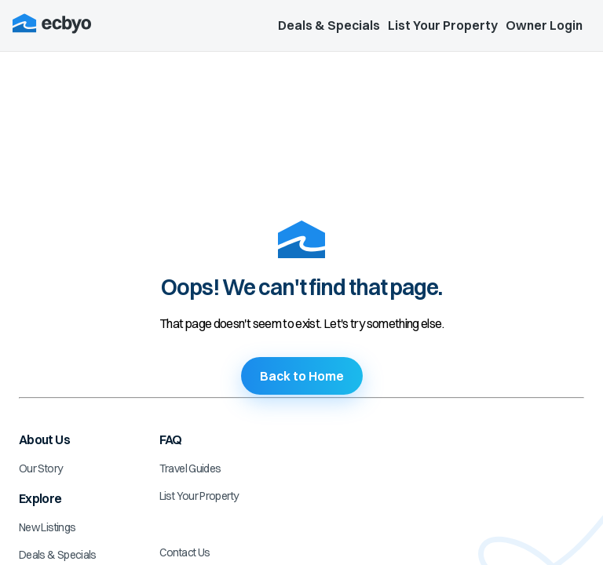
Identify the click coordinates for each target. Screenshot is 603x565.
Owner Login (544, 25)
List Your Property (443, 25)
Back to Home (302, 376)
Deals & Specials (329, 25)
